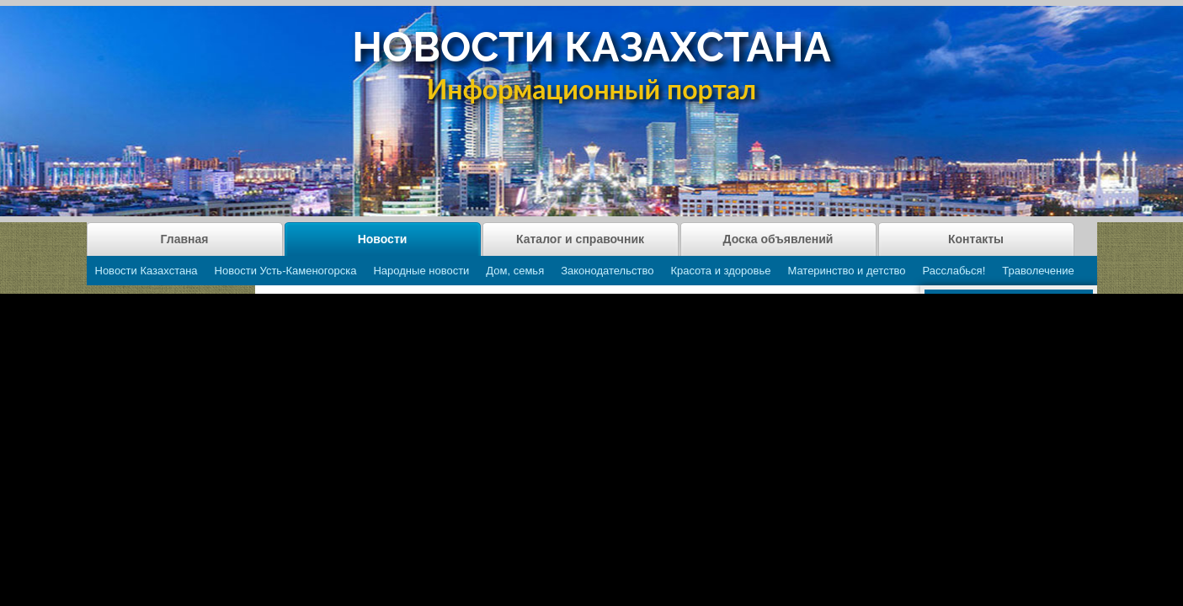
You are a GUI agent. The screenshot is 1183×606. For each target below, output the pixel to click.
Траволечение (1038, 270)
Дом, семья (515, 270)
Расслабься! (954, 270)
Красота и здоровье (720, 270)
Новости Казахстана (146, 270)
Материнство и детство (846, 270)
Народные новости (421, 270)
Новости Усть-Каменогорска (286, 270)
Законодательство (607, 270)
